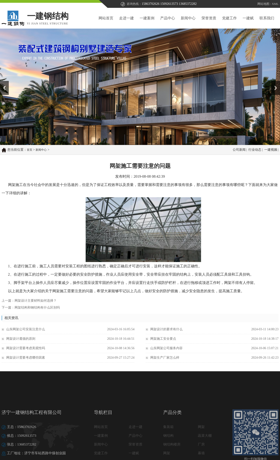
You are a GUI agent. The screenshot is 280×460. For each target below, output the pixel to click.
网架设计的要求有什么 (166, 334)
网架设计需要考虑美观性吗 (25, 352)
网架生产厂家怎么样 (164, 362)
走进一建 (126, 18)
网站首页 (106, 18)
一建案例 (147, 18)
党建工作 (229, 18)
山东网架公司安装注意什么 (25, 334)
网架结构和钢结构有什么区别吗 (37, 311)
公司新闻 (239, 150)
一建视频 (270, 150)
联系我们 (266, 18)
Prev (2, 82)
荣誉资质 (209, 18)
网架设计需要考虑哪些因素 (25, 362)
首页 (29, 150)
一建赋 (248, 18)
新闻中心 (188, 18)
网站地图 (263, 4)
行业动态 (254, 150)
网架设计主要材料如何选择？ (36, 304)
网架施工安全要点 (163, 343)
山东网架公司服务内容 (166, 352)
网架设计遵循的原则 (20, 343)
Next (274, 82)
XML (275, 4)
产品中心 (167, 18)
